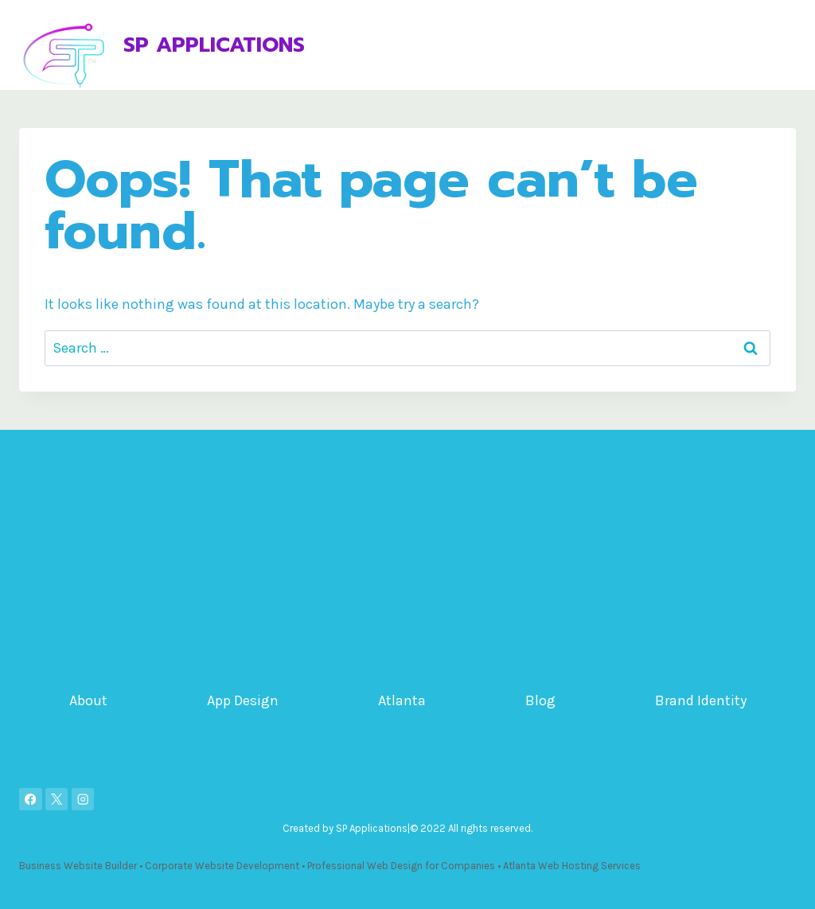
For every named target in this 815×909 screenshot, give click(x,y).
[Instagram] (83, 799)
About (88, 700)
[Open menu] (781, 45)
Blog (540, 700)
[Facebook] (30, 799)
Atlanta (402, 700)
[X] (56, 799)
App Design (243, 700)
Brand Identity (701, 700)
